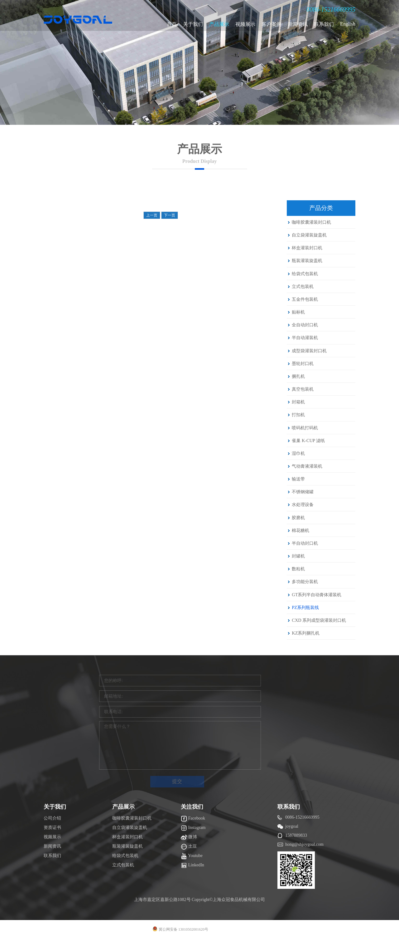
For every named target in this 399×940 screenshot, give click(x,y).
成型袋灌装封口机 (309, 350)
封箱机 (298, 401)
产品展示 (219, 24)
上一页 (151, 215)
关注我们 (192, 807)
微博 (189, 837)
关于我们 (193, 24)
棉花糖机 (300, 530)
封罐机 (298, 555)
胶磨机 (298, 517)
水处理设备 (303, 504)
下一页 (169, 215)
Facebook (193, 819)
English (347, 24)
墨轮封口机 (303, 363)
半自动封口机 (305, 543)
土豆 (189, 847)
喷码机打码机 (305, 427)
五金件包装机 (305, 299)
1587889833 (296, 835)
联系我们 (324, 24)
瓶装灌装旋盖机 (307, 260)
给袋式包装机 (305, 273)
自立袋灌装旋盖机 (309, 234)
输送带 (298, 478)
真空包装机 (303, 389)
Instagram (193, 828)
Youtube (192, 856)
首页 (172, 24)
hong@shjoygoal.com (304, 844)
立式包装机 (303, 286)
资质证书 (52, 827)
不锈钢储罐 (303, 491)
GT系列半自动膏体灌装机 (316, 594)
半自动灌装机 (305, 337)
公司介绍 (52, 818)
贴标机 (298, 311)
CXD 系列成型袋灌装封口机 (319, 620)
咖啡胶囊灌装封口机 (311, 222)
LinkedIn (192, 865)
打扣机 (298, 414)
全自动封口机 (305, 324)
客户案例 (271, 24)
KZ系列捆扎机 (306, 633)
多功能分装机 (305, 581)
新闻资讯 (298, 24)
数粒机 (298, 568)
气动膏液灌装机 (307, 466)
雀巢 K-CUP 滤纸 (308, 440)
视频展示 (245, 24)
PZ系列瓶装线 (305, 607)
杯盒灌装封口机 (307, 247)
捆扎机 (298, 376)
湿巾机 (298, 453)
